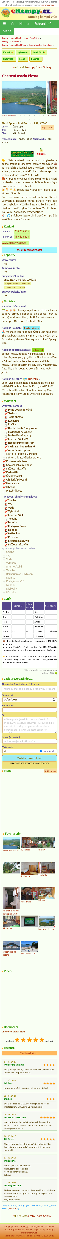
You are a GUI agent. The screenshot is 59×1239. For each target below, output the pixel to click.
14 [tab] (34, 119)
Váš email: (7, 747)
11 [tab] (53, 115)
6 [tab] (29, 115)
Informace (19, 1229)
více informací (47, 4)
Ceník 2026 (38, 52)
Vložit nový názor (29, 1053)
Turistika (33, 379)
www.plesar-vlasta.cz (14, 243)
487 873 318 (22, 236)
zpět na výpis (20, 67)
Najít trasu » (48, 127)
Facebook (49, 1226)
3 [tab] (15, 115)
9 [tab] (43, 115)
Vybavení (22, 52)
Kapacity (7, 52)
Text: (4, 715)
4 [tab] (20, 115)
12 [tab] (24, 119)
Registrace (39, 1229)
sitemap (49, 1229)
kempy (7, 1226)
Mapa (7, 31)
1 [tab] (6, 115)
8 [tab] (39, 115)
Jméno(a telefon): (11, 737)
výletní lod (38, 350)
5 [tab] (24, 115)
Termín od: (7, 695)
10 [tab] (48, 115)
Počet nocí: (8, 705)
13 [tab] (29, 119)
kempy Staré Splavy (39, 67)
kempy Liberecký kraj (11, 38)
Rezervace (8, 59)
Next (55, 99)
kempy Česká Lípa (31, 38)
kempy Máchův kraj (11, 41)
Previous (4, 99)
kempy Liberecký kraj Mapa (14, 45)
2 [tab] (10, 115)
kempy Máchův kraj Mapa (40, 45)
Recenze (35, 59)
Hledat (24, 23)
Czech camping (19, 1226)
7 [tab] (34, 115)
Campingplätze (36, 1226)
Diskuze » (13, 1208)
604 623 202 (22, 231)
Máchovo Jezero (31, 328)
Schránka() (43, 23)
